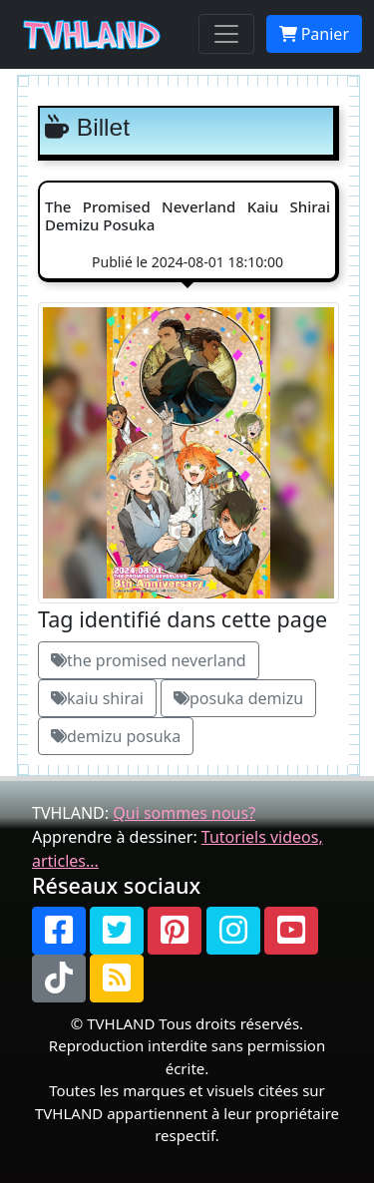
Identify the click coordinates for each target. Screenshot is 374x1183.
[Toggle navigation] (226, 34)
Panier (314, 34)
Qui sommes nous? (184, 813)
